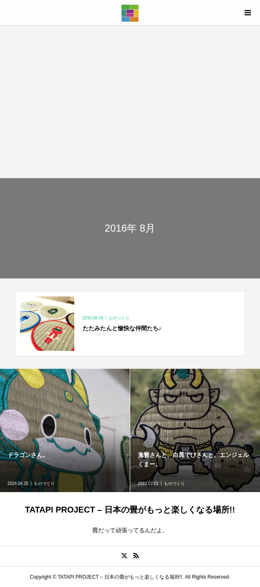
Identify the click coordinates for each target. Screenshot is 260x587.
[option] (65, 430)
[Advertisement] (130, 101)
